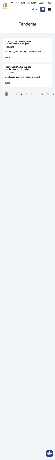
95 (48, 94)
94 (42, 94)
